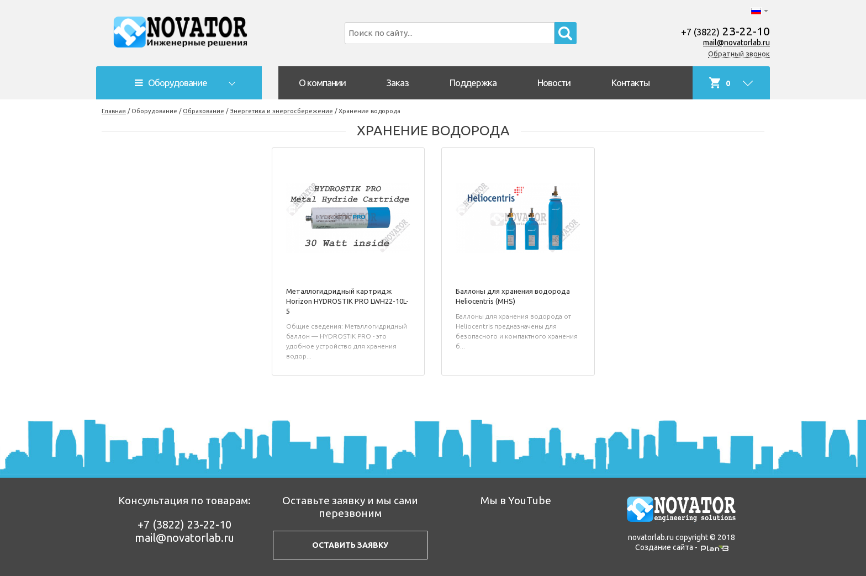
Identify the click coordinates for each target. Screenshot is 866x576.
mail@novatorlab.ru (736, 42)
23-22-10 (725, 31)
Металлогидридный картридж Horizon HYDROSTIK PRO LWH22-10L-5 (347, 301)
